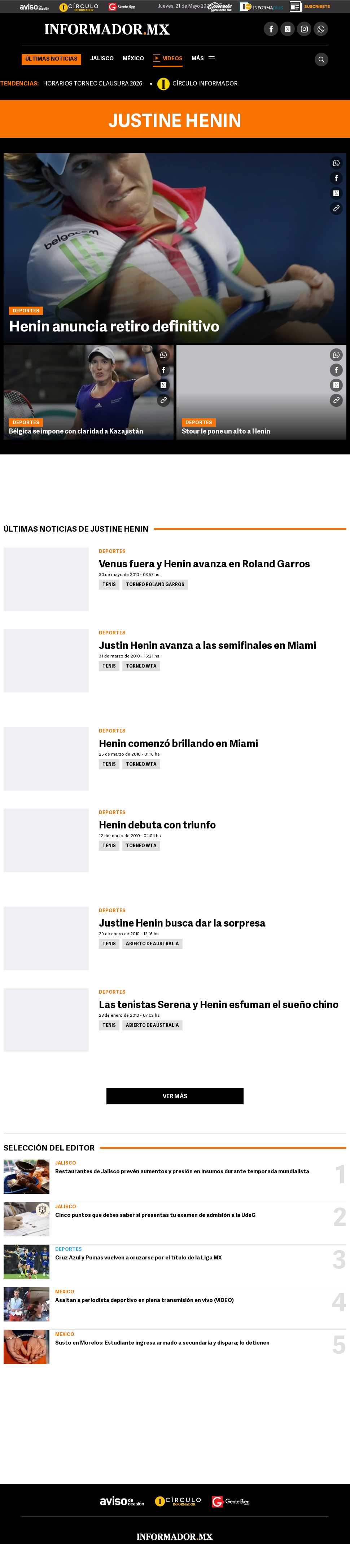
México (133, 59)
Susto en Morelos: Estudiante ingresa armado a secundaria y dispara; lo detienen (162, 1343)
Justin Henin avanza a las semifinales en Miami (207, 646)
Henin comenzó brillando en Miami (178, 744)
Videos (168, 58)
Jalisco (102, 59)
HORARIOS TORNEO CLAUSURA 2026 (92, 84)
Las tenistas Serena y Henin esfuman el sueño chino (218, 1005)
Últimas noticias (51, 59)
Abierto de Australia (152, 944)
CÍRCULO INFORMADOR (204, 84)
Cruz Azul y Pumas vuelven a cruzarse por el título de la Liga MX (138, 1258)
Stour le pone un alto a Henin (226, 431)
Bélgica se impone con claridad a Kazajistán (76, 431)
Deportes (68, 1249)
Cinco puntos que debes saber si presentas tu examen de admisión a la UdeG (155, 1215)
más (203, 59)
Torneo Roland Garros (155, 585)
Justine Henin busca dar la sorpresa (182, 924)
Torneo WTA (141, 666)
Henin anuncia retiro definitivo (114, 327)
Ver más (175, 1097)
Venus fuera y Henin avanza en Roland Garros (204, 565)
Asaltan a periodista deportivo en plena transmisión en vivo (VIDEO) (144, 1300)
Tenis (109, 585)
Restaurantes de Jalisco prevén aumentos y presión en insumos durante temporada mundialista (182, 1172)
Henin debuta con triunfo (157, 826)
